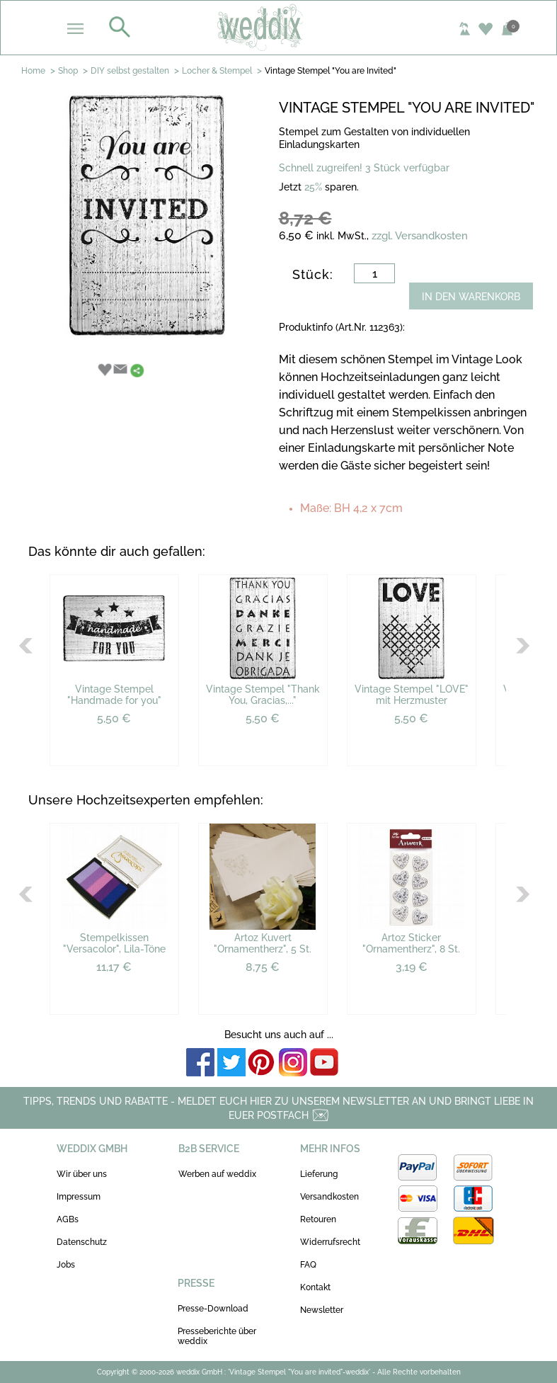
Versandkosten (329, 1197)
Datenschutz (82, 1242)
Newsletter (321, 1310)
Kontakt (315, 1287)
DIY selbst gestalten (130, 71)
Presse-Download (213, 1309)
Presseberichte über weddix (217, 1336)
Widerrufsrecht (330, 1242)
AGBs (68, 1219)
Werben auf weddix (217, 1174)
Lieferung (319, 1174)
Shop (68, 71)
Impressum (79, 1197)
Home (33, 71)
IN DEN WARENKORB (471, 296)
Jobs (66, 1265)
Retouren (318, 1219)
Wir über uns (82, 1174)
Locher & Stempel (217, 71)
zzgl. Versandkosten (420, 235)
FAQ (308, 1265)
